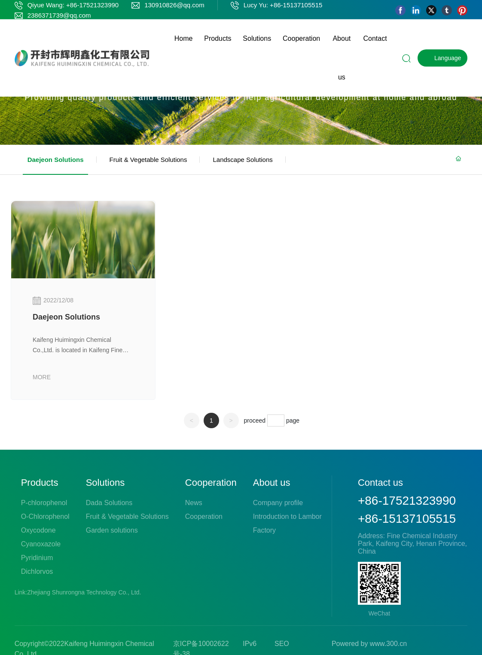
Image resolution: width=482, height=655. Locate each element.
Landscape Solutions (242, 159)
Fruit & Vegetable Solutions (148, 159)
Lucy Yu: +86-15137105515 (283, 5)
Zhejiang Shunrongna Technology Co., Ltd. (85, 592)
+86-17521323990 (407, 500)
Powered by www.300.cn (369, 643)
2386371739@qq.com (59, 15)
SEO (282, 643)
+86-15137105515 (407, 518)
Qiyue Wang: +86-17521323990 (73, 5)
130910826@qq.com (174, 5)
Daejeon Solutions (55, 159)
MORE (42, 377)
